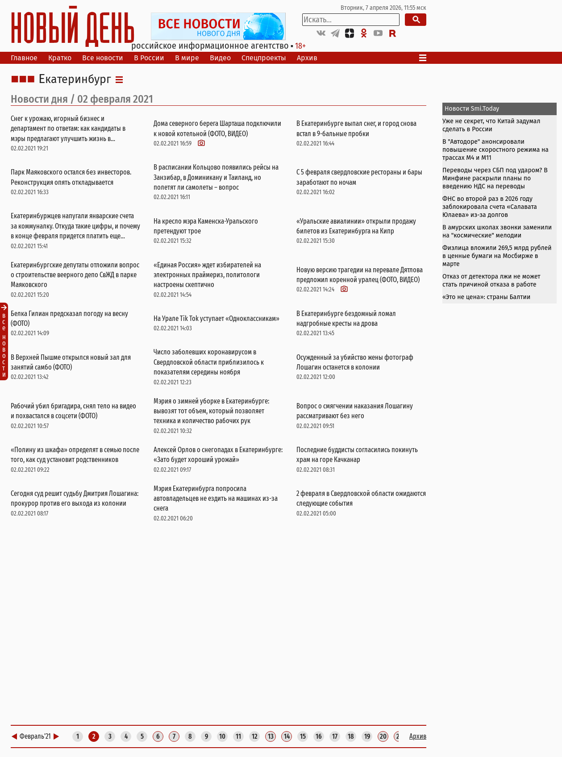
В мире (187, 58)
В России (149, 58)
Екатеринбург (74, 79)
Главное (24, 58)
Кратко (59, 58)
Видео (220, 58)
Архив (307, 58)
